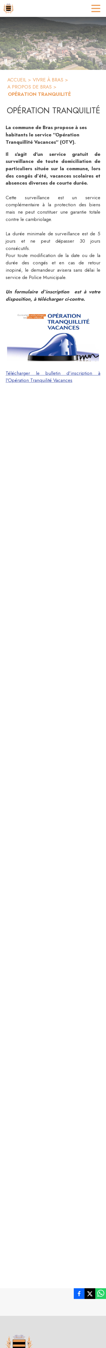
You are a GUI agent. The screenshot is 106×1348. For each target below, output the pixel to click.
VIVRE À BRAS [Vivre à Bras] (48, 79)
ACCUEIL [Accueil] (16, 79)
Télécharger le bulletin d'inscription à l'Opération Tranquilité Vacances (53, 377)
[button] (53, 337)
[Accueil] (8, 8)
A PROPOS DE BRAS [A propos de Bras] (29, 86)
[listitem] (79, 1294)
